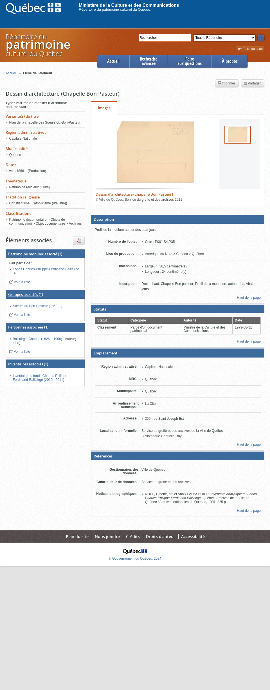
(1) (35, 253)
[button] (177, 219)
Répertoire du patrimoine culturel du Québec (115, 9)
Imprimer (226, 83)
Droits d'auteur (160, 536)
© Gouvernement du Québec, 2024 (135, 559)
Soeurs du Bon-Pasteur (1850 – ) (37, 306)
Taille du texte (250, 49)
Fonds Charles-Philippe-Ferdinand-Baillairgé (46, 269)
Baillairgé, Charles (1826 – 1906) (38, 339)
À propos (230, 61)
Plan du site (77, 536)
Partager (252, 83)
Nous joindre (107, 536)
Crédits (133, 536)
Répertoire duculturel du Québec (38, 45)
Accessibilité (193, 536)
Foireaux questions (189, 61)
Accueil (113, 61)
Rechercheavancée (148, 61)
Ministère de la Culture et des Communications (129, 5)
